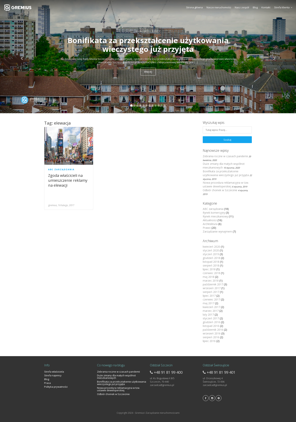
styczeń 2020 (211, 250)
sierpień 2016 (211, 337)
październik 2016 (213, 329)
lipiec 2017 (209, 295)
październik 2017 (213, 284)
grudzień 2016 (211, 322)
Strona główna (194, 7)
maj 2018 (208, 277)
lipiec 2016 (209, 341)
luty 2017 (208, 314)
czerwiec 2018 (211, 273)
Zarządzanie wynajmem (217, 231)
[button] (22, 56)
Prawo (207, 227)
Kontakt (265, 7)
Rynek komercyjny (214, 212)
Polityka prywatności (56, 386)
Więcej (148, 71)
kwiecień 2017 (211, 307)
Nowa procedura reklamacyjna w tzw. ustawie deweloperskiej (226, 184)
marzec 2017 (211, 311)
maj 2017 (208, 303)
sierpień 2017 (211, 292)
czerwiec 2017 (211, 299)
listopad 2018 (211, 261)
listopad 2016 (211, 326)
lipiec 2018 (209, 269)
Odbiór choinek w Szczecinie (220, 190)
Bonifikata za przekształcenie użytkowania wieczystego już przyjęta (226, 173)
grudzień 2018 (211, 258)
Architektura (210, 224)
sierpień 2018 (211, 265)
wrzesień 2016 (211, 333)
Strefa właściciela (54, 371)
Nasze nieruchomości (219, 7)
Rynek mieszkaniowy (215, 216)
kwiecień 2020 (211, 246)
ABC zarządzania (61, 169)
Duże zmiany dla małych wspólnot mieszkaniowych (116, 377)
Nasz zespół (242, 7)
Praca (47, 383)
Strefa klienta (283, 7)
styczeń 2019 (211, 254)
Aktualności (210, 220)
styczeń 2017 (211, 318)
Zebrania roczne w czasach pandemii (225, 156)
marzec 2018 (211, 280)
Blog (255, 7)
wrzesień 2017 (211, 288)
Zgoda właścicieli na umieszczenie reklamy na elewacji (67, 180)
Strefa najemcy (53, 375)
